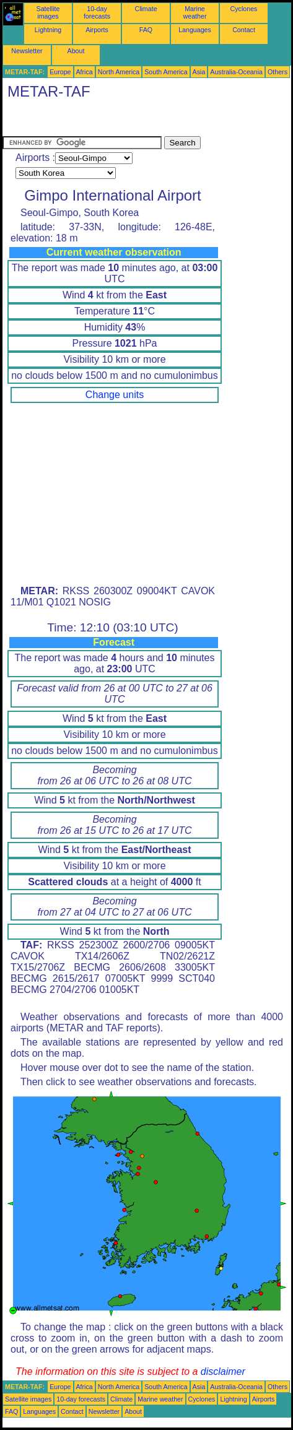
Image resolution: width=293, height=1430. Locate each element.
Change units (114, 394)
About (76, 50)
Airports (96, 29)
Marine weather (195, 12)
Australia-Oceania (236, 72)
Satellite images (48, 12)
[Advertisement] (101, 120)
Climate (145, 8)
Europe (60, 72)
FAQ (145, 29)
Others (277, 72)
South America (165, 72)
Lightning (48, 29)
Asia (199, 72)
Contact (243, 29)
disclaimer (223, 1371)
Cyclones (244, 8)
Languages (194, 29)
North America (119, 72)
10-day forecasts (97, 12)
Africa (84, 72)
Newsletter (26, 50)
